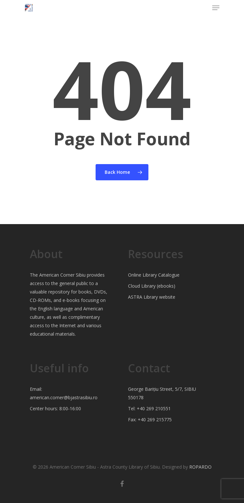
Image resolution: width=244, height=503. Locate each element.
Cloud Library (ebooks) (151, 286)
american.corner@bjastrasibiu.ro (64, 397)
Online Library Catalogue (154, 275)
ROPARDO (200, 467)
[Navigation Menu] (215, 8)
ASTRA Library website (151, 297)
